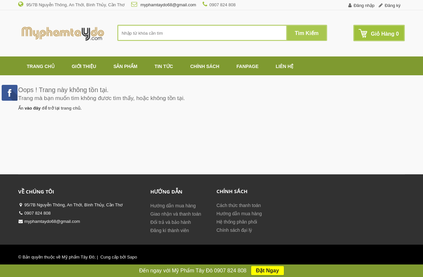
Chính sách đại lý (234, 230)
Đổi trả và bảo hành (170, 222)
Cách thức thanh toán (238, 205)
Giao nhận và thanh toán (175, 214)
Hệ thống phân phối (236, 222)
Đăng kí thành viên (169, 230)
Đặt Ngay (267, 270)
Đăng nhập (364, 5)
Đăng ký (393, 5)
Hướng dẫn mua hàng (173, 205)
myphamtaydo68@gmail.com (167, 4)
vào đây (33, 108)
